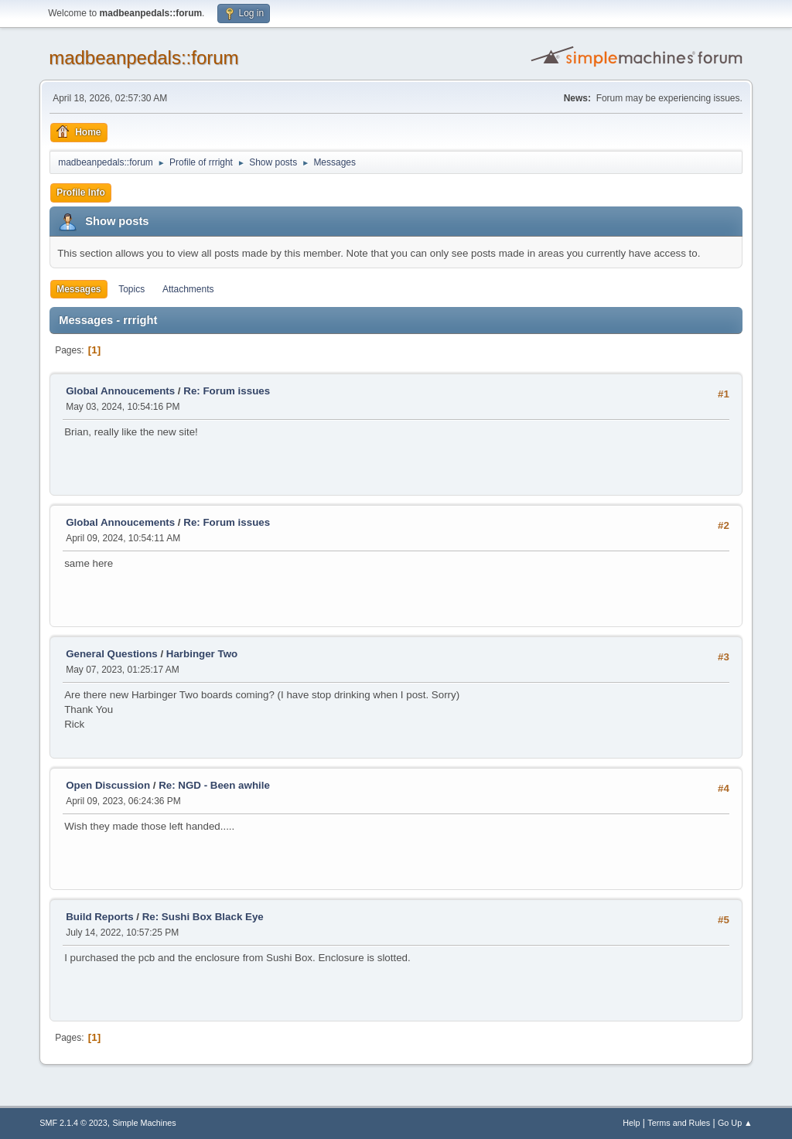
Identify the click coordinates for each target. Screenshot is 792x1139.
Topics (131, 289)
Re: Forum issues (226, 391)
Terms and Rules (678, 1122)
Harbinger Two (201, 654)
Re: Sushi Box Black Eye (203, 916)
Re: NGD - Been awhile (214, 785)
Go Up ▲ (735, 1122)
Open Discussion (108, 785)
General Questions (112, 654)
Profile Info (80, 192)
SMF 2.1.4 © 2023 (73, 1122)
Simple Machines (144, 1122)
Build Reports (99, 916)
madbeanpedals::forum (143, 57)
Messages (78, 289)
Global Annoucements (120, 391)
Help (631, 1122)
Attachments (188, 289)
